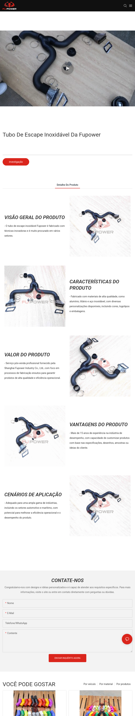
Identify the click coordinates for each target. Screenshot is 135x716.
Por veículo (89, 684)
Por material (106, 684)
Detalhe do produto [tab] (67, 184)
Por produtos (123, 684)
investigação (16, 161)
